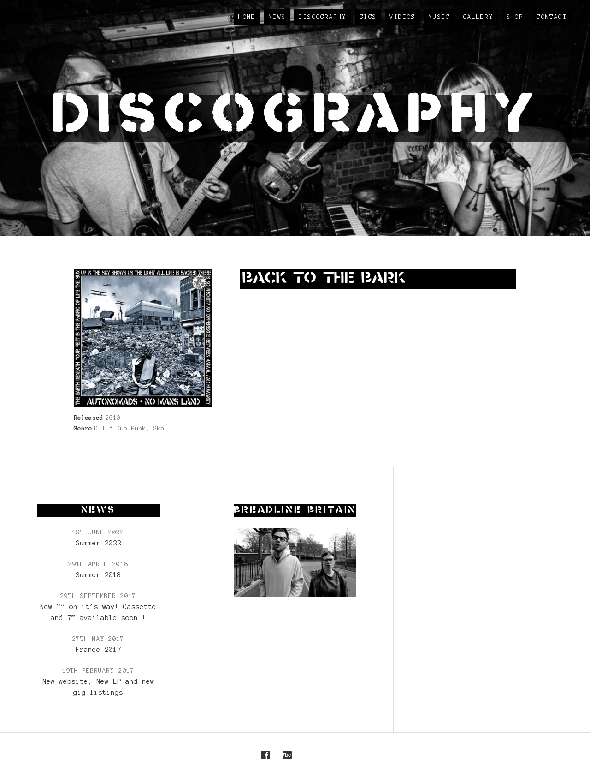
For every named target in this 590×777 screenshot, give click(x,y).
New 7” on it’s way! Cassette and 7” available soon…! (98, 612)
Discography (322, 17)
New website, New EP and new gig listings (98, 687)
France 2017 (98, 649)
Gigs (368, 17)
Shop (515, 17)
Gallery (478, 17)
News (277, 17)
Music (439, 17)
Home (247, 17)
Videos (402, 17)
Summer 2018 (98, 575)
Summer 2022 (98, 543)
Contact (552, 17)
